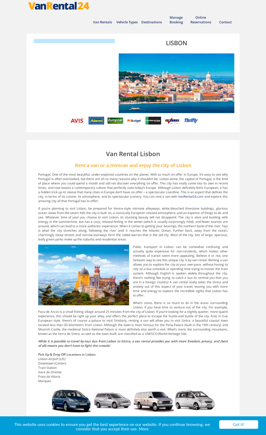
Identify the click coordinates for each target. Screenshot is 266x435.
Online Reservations (200, 19)
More (144, 429)
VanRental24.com (190, 196)
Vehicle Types (127, 22)
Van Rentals (102, 22)
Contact (225, 22)
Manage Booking (176, 19)
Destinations (151, 22)
